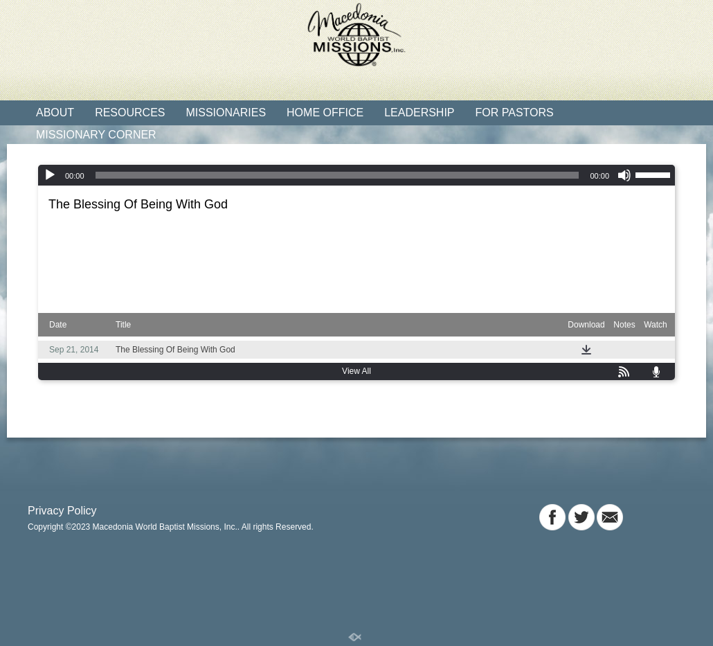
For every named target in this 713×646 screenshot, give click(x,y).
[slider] (337, 175)
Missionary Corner (96, 135)
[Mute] (624, 175)
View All (356, 371)
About (55, 112)
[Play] (50, 175)
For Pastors (515, 112)
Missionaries (226, 112)
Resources (130, 112)
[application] (356, 175)
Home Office (325, 112)
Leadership (419, 112)
